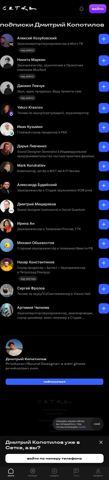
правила (54, 431)
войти (98, 9)
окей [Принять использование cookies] (97, 424)
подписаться (55, 382)
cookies (82, 426)
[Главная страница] (20, 8)
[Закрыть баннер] (101, 442)
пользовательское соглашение (54, 411)
